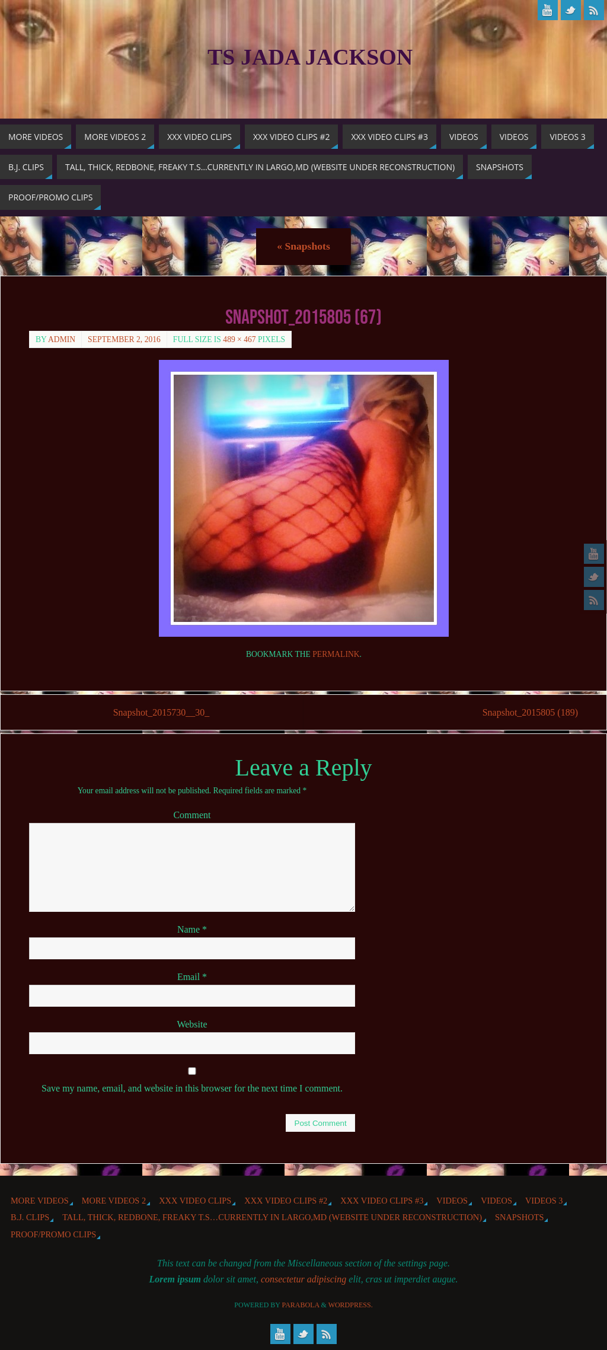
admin (61, 339)
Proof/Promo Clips (53, 1234)
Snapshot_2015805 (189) (530, 712)
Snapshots (303, 246)
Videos (452, 1200)
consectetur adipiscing (303, 1279)
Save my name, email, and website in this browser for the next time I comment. (192, 1088)
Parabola (301, 1305)
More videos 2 (114, 1200)
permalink (335, 654)
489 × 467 (239, 339)
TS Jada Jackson (310, 56)
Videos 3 (544, 1200)
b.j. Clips (30, 1217)
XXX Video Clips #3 (381, 1200)
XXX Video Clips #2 (285, 1200)
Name (192, 929)
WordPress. (350, 1305)
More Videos (40, 1200)
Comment (191, 815)
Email (192, 977)
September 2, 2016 (124, 339)
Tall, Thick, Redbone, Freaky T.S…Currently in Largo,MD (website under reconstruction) (272, 1217)
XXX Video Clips (195, 1200)
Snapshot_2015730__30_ (161, 712)
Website (192, 1024)
